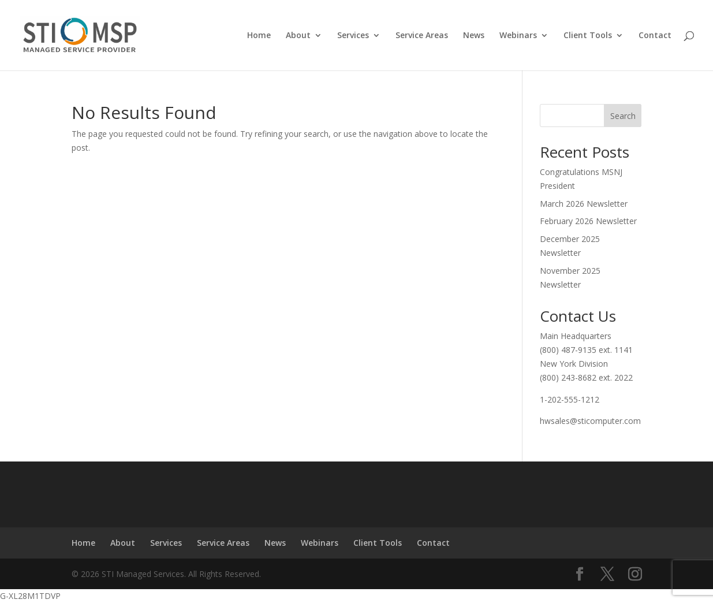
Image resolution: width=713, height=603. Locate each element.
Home (259, 35)
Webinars (518, 35)
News (473, 35)
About (298, 35)
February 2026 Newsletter (588, 220)
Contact (655, 35)
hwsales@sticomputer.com (590, 420)
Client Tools (587, 35)
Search (623, 115)
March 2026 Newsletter (584, 203)
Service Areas (421, 35)
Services (353, 35)
